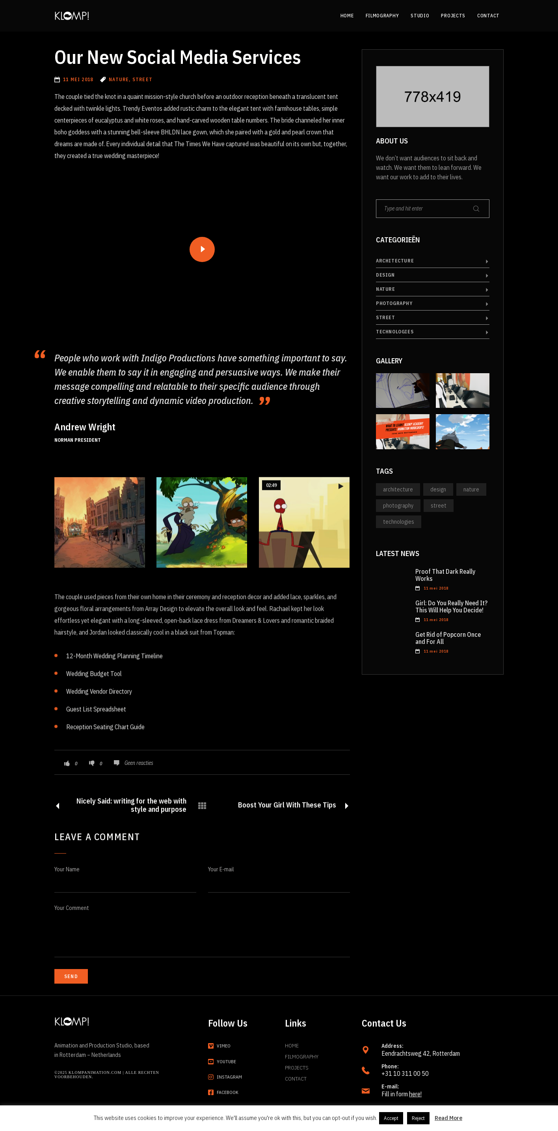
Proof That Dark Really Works (445, 575)
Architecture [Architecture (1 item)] (398, 489)
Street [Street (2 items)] (438, 505)
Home (292, 1045)
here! (415, 1094)
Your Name (67, 869)
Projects (297, 1067)
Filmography (301, 1056)
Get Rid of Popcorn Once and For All (448, 638)
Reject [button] (418, 1118)
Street (385, 317)
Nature (385, 289)
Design (385, 275)
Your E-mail (221, 869)
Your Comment (71, 907)
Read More (448, 1118)
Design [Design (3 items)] (438, 489)
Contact (296, 1078)
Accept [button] (391, 1118)
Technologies (394, 332)
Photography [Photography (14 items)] (398, 505)
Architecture (395, 261)
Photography (394, 303)
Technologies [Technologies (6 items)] (398, 521)
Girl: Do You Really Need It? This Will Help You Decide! (451, 606)
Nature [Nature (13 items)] (471, 489)
